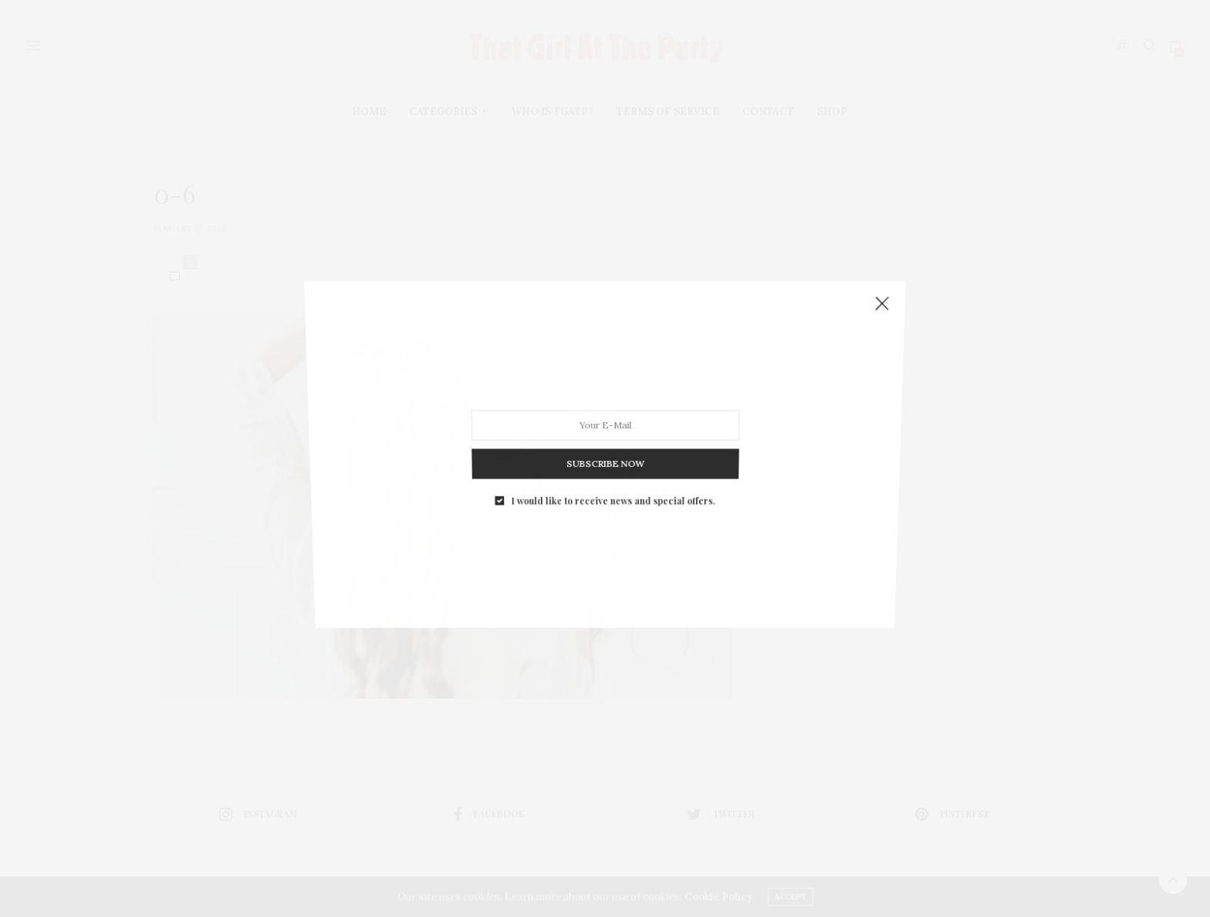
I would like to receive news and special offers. (613, 472)
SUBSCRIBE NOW (605, 442)
